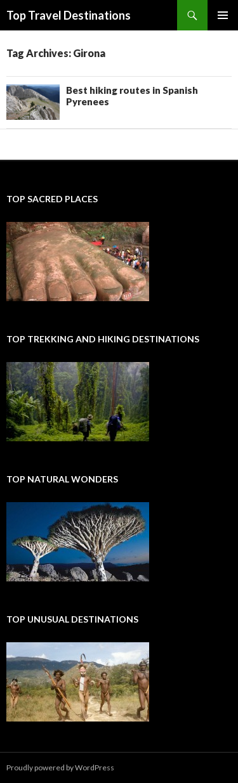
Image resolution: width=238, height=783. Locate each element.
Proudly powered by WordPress (60, 767)
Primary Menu (223, 15)
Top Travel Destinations (68, 15)
